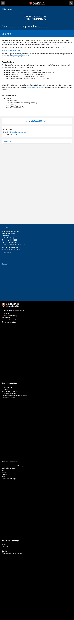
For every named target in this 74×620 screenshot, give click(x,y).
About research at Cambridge (12, 553)
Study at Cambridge (9, 383)
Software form (8, 141)
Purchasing (8, 9)
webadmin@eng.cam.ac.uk (11, 249)
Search (71, 3)
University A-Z (7, 313)
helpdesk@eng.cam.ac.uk (20, 56)
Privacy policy (6, 252)
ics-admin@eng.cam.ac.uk (16, 244)
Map (3, 470)
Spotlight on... (6, 551)
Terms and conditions (9, 322)
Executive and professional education (14, 396)
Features (5, 547)
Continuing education (9, 393)
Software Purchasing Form (11, 50)
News (4, 472)
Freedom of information (10, 320)
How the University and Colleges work (15, 466)
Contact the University (9, 315)
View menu (3, 3)
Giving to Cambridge (9, 479)
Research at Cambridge (10, 540)
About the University (9, 462)
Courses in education (9, 398)
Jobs (3, 476)
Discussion (5, 549)
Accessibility (6, 318)
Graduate (5, 389)
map (15, 238)
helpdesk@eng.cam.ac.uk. (35, 87)
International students (9, 391)
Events (4, 474)
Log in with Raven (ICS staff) (36, 121)
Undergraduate (7, 387)
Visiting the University (9, 468)
